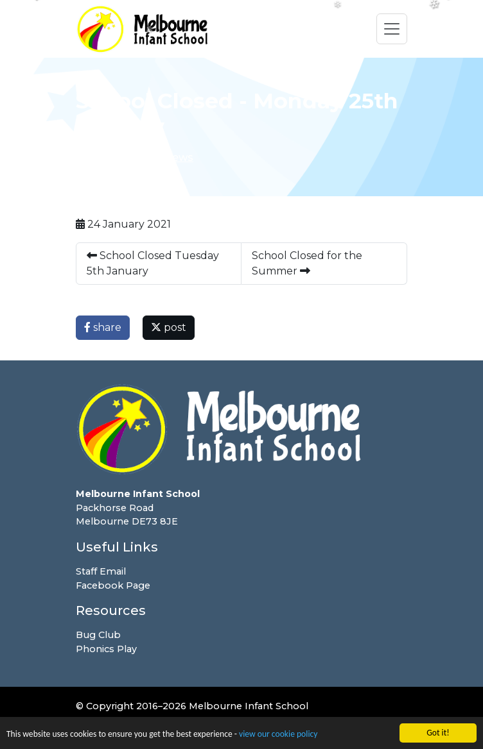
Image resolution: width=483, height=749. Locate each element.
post (168, 327)
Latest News (160, 157)
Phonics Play (106, 649)
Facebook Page (113, 585)
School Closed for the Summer (307, 263)
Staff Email (101, 571)
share (102, 327)
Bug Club (98, 635)
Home (92, 157)
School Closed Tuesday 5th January (153, 263)
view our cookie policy (278, 735)
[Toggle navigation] (391, 28)
